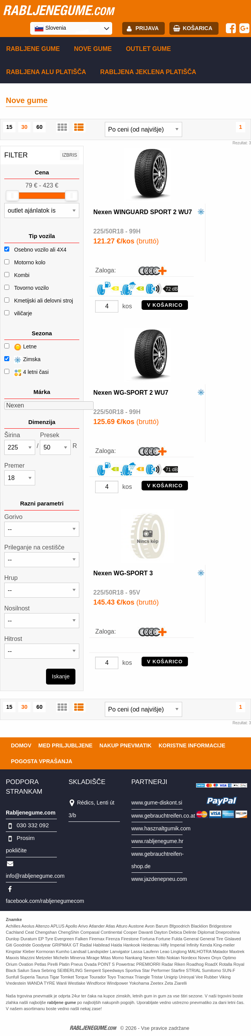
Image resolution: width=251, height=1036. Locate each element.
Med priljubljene (65, 745)
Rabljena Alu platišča (46, 72)
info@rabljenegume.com (35, 876)
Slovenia (50, 28)
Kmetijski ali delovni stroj (43, 300)
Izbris (69, 155)
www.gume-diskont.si (157, 802)
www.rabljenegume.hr (157, 841)
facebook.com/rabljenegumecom (45, 901)
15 (9, 127)
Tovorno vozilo (31, 288)
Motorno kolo (29, 262)
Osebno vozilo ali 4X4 (40, 250)
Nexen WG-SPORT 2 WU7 (130, 392)
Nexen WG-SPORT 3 (123, 573)
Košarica (197, 28)
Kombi (21, 275)
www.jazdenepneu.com (159, 879)
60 (39, 127)
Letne (20, 347)
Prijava (147, 28)
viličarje (23, 313)
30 (24, 127)
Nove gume (93, 49)
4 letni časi (26, 372)
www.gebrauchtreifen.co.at (163, 816)
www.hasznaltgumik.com (161, 828)
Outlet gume (148, 49)
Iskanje (61, 676)
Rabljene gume (33, 49)
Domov (21, 745)
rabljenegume (58, 10)
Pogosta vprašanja (41, 761)
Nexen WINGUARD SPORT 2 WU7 (142, 212)
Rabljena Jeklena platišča (148, 72)
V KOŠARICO (165, 305)
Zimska (22, 360)
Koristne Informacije (192, 745)
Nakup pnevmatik (125, 745)
